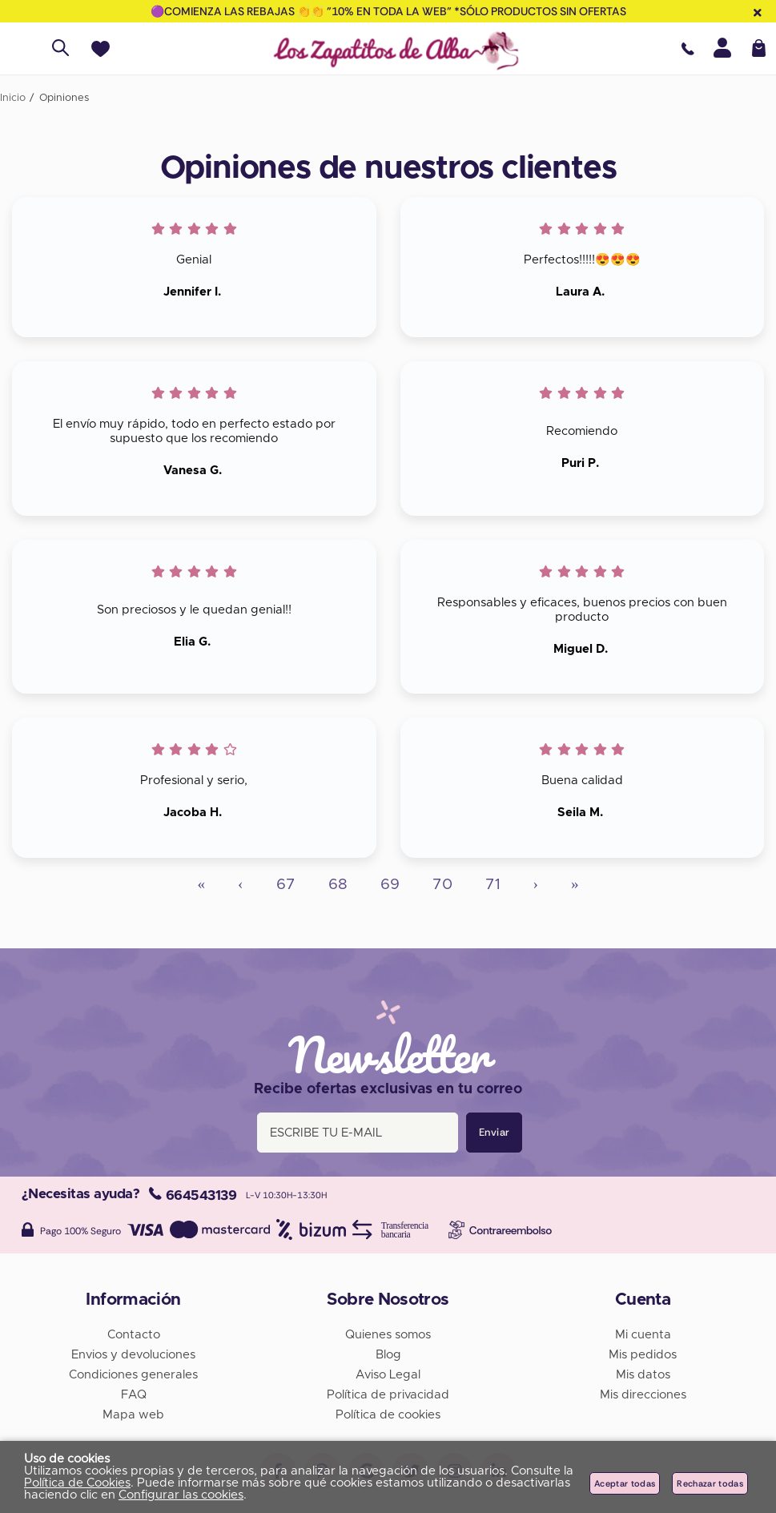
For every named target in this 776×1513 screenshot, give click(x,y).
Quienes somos (388, 1335)
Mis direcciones (643, 1395)
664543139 (192, 1195)
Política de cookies (388, 1415)
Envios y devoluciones (133, 1355)
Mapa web (133, 1415)
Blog (388, 1355)
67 (286, 884)
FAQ (134, 1395)
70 (442, 884)
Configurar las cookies (181, 1495)
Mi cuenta (643, 1335)
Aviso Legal (388, 1375)
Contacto (133, 1335)
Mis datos (643, 1375)
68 (338, 884)
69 (390, 884)
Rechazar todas (710, 1483)
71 (493, 884)
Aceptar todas (624, 1483)
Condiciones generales (133, 1375)
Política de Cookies (77, 1483)
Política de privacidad (388, 1395)
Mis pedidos (643, 1355)
